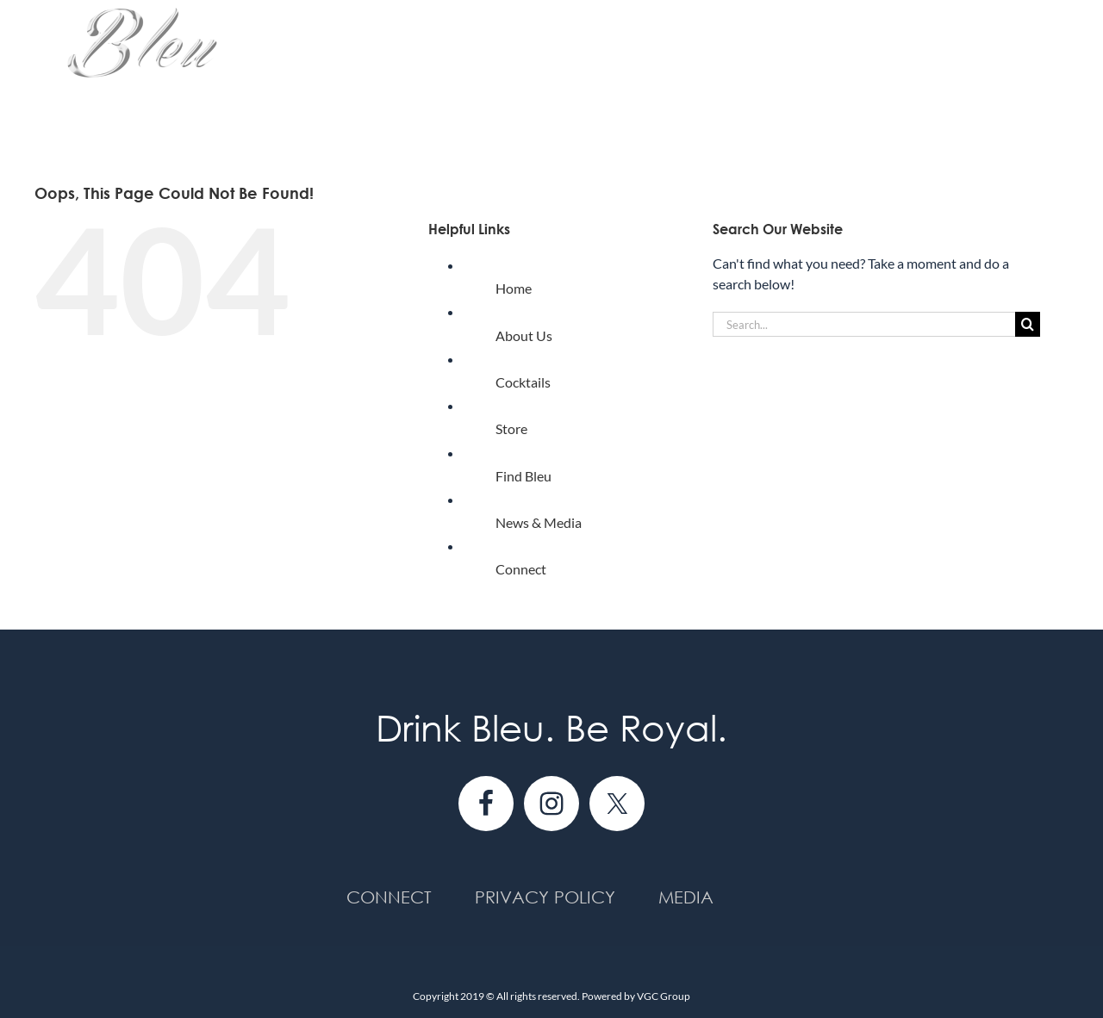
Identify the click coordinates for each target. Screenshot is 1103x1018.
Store (511, 428)
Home (513, 288)
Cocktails (523, 382)
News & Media (538, 522)
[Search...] (864, 324)
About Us (523, 335)
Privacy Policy (545, 897)
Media (686, 897)
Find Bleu (523, 476)
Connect (520, 569)
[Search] (1027, 324)
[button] (1040, 70)
